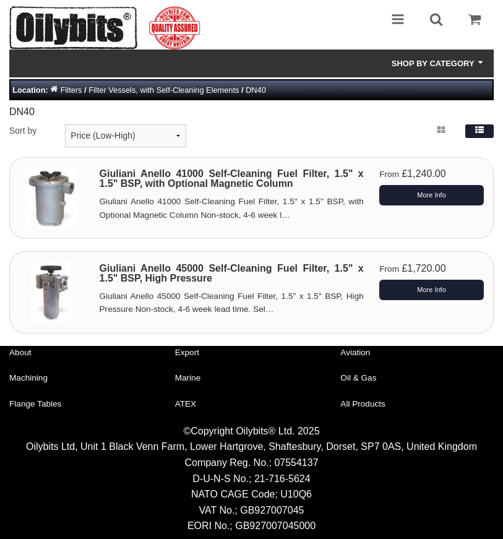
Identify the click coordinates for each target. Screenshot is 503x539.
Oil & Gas (358, 377)
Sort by (23, 131)
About (20, 352)
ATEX (186, 403)
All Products (362, 403)
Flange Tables (35, 403)
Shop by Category (438, 63)
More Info (431, 195)
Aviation (355, 352)
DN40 (256, 90)
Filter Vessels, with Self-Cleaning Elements (163, 90)
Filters (71, 90)
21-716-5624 (282, 478)
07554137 (296, 462)
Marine (188, 377)
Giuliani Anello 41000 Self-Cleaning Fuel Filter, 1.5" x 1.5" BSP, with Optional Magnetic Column (232, 178)
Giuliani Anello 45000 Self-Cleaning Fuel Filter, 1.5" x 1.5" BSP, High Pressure (232, 273)
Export (187, 352)
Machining (28, 377)
